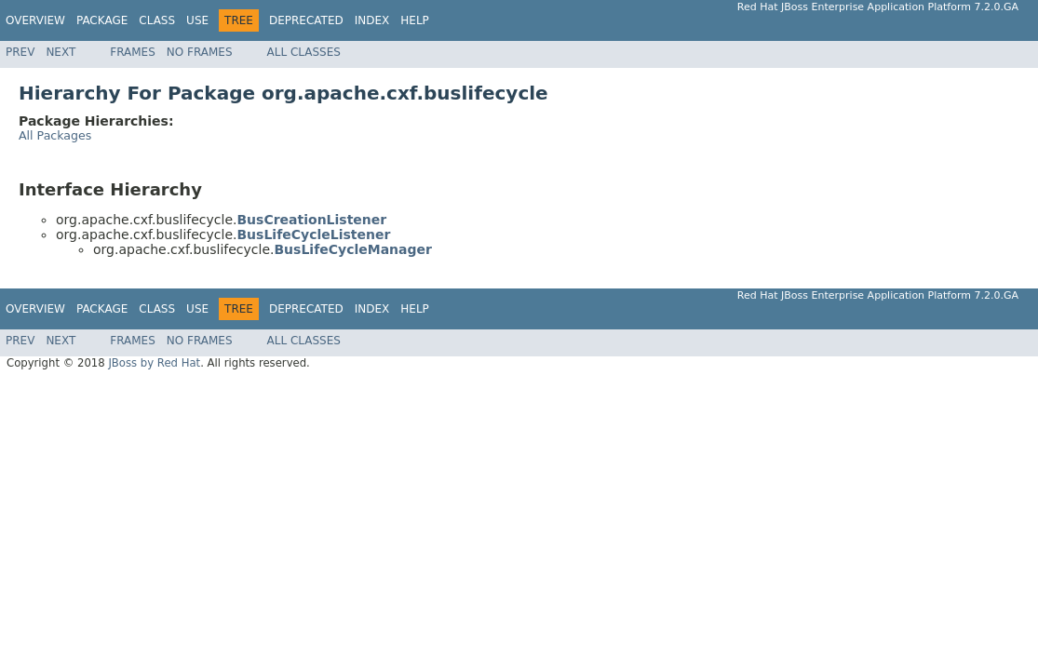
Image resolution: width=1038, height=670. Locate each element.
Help (414, 20)
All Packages (55, 135)
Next (60, 52)
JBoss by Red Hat (154, 362)
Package (102, 20)
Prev (20, 52)
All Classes (304, 52)
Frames (132, 52)
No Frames (200, 52)
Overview (35, 20)
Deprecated (306, 20)
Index (372, 20)
